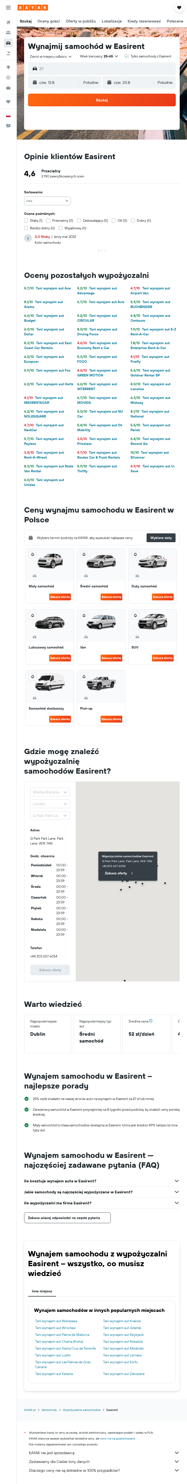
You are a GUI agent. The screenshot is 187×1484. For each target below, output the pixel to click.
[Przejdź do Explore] (8, 67)
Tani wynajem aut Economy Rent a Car (97, 345)
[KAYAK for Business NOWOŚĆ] (8, 88)
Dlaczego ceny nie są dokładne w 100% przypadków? (104, 1470)
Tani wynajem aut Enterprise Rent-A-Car (150, 345)
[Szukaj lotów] (8, 22)
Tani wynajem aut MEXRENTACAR (43, 400)
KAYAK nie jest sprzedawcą (104, 1453)
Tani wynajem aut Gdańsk (122, 1328)
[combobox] (51, 56)
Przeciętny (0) (62, 220)
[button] (8, 7)
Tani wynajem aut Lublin (53, 1355)
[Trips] (8, 102)
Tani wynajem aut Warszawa (56, 1321)
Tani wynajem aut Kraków (122, 1321)
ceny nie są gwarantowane (117, 1438)
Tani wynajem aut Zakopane (124, 1374)
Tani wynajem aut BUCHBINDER (150, 304)
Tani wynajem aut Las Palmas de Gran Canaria (63, 1364)
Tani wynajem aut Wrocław (55, 1328)
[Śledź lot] (8, 77)
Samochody (49, 1410)
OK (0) (122, 220)
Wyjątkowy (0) (75, 228)
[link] (50, 970)
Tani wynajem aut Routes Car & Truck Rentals (98, 455)
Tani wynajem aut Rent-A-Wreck (44, 455)
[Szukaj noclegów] (8, 33)
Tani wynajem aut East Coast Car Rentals (48, 345)
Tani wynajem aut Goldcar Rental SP (150, 372)
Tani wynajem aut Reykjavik (123, 1334)
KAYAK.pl (30, 1410)
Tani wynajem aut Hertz (48, 384)
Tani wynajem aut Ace (47, 288)
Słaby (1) (36, 220)
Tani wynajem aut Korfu (120, 1362)
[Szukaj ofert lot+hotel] (8, 53)
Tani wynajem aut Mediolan (123, 1348)
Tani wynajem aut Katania (54, 1374)
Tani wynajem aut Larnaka (122, 1355)
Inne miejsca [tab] (42, 1291)
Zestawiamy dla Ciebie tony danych (104, 1461)
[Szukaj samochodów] (8, 43)
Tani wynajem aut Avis (100, 302)
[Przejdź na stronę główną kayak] (33, 8)
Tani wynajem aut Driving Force (97, 331)
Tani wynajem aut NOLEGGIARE (44, 413)
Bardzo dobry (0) (42, 228)
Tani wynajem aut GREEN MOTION (97, 372)
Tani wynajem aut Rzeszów (123, 1341)
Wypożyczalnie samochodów (82, 1410)
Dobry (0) (144, 220)
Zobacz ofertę (60, 597)
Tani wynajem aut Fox (47, 370)
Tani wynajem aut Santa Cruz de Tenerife (65, 1348)
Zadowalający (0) (95, 220)
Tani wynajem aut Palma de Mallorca (62, 1334)
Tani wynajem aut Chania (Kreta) (59, 1341)
